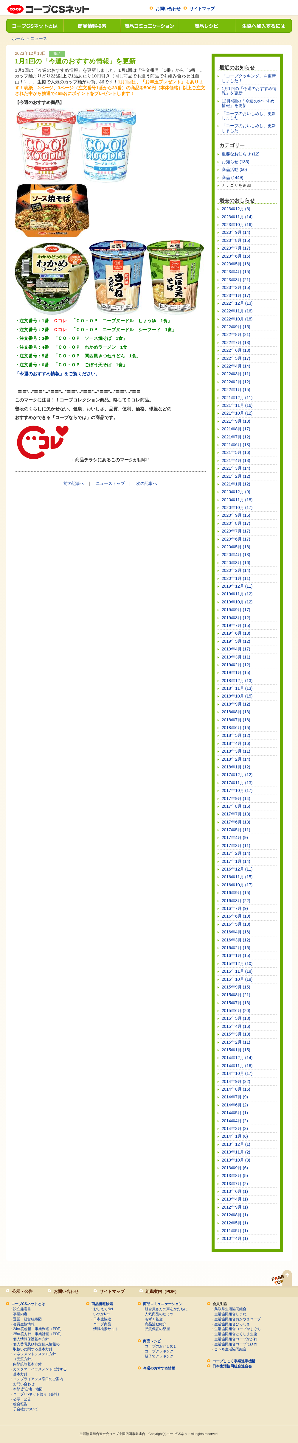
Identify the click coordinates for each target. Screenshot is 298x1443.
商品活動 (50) (234, 169)
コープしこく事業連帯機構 (233, 1361)
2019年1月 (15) (236, 672)
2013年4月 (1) (235, 1199)
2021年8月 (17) (236, 428)
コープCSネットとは (34, 26)
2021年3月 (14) (236, 468)
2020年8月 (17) (236, 523)
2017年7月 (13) (236, 814)
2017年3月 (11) (236, 845)
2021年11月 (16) (237, 405)
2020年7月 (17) (236, 531)
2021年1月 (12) (236, 484)
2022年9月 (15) (236, 326)
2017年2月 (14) (236, 853)
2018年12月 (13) (237, 680)
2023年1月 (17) (236, 295)
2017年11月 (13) (237, 782)
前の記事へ (73, 483)
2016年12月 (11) (237, 869)
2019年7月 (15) (236, 625)
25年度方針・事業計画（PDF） (38, 1334)
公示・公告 (22, 1291)
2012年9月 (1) (235, 1207)
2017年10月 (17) (237, 790)
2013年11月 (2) (236, 1152)
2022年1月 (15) (236, 389)
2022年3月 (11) (236, 373)
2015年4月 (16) (236, 1026)
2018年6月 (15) (236, 727)
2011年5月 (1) (235, 1230)
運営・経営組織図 (27, 1319)
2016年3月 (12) (236, 940)
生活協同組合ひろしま (232, 1324)
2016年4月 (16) (236, 932)
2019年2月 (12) (236, 664)
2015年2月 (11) (236, 1042)
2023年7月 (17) (236, 248)
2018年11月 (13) (237, 688)
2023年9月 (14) (236, 232)
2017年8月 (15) (236, 806)
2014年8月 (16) (236, 1089)
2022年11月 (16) (237, 311)
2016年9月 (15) (236, 892)
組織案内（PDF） (162, 1291)
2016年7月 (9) (235, 908)
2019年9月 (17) (236, 609)
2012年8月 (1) (235, 1214)
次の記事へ (146, 483)
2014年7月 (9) (235, 1097)
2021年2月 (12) (236, 476)
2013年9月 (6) (235, 1167)
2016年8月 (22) (236, 900)
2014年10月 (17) (237, 1073)
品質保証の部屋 (157, 1329)
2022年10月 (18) (237, 319)
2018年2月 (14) (236, 759)
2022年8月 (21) (236, 334)
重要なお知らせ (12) (241, 154)
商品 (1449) (232, 177)
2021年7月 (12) (236, 437)
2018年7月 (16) (236, 719)
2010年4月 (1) (235, 1238)
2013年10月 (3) (236, 1160)
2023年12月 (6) (236, 208)
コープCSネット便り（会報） (37, 1394)
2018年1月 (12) (236, 767)
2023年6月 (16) (236, 256)
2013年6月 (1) (235, 1191)
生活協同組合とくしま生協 (235, 1334)
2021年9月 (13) (236, 421)
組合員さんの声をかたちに (166, 1309)
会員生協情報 (24, 1324)
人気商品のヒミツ (159, 1314)
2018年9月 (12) (236, 704)
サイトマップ (202, 8)
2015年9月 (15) (236, 987)
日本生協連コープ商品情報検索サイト (105, 1324)
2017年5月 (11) (236, 829)
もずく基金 (154, 1319)
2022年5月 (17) (236, 358)
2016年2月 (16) (236, 947)
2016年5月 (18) (236, 924)
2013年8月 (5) (235, 1175)
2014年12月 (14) (237, 1057)
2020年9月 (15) (236, 515)
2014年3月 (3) (235, 1128)
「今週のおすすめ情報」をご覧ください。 (57, 373)
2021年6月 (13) (236, 444)
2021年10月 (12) (237, 413)
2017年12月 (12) (237, 774)
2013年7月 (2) (235, 1183)
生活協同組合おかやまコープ (237, 1319)
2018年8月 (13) (236, 711)
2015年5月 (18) (236, 1018)
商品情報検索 (91, 26)
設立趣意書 (22, 1309)
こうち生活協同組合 (230, 1349)
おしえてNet (103, 1309)
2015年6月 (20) (236, 1010)
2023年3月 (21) (236, 279)
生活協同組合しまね (230, 1314)
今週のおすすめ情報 (159, 1368)
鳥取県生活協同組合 (230, 1309)
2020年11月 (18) (237, 499)
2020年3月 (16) (236, 562)
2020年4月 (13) (236, 554)
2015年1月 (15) (236, 1049)
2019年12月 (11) (237, 586)
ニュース (38, 38)
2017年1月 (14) (236, 861)
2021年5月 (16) (236, 452)
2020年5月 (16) (236, 546)
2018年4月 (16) (236, 743)
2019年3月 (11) (236, 657)
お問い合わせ (168, 8)
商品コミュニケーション (149, 26)
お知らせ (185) (235, 161)
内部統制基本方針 (27, 1364)
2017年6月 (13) (236, 822)
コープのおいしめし (161, 1346)
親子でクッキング (159, 1356)
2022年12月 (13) (237, 303)
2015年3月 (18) (236, 1034)
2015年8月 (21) (236, 994)
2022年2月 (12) (236, 381)
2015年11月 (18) (237, 971)
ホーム (18, 38)
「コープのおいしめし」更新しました (249, 115)
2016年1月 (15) (236, 955)
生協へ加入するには (263, 26)
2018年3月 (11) (236, 751)
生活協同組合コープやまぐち (237, 1329)
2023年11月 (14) (237, 216)
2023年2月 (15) (236, 287)
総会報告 (20, 1404)
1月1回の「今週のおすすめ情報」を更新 (249, 90)
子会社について (25, 1409)
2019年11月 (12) (237, 593)
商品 (56, 54)
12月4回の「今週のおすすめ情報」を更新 (248, 103)
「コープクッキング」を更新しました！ (249, 78)
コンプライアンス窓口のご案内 (38, 1379)
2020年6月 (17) (236, 539)
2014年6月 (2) (235, 1105)
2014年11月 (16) (237, 1065)
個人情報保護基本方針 (31, 1339)
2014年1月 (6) (235, 1136)
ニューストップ (110, 483)
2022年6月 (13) (236, 350)
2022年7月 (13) (236, 342)
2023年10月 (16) (237, 224)
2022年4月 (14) (236, 366)
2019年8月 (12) (236, 617)
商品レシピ (206, 26)
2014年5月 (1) (235, 1112)
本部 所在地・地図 (28, 1389)
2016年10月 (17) (237, 884)
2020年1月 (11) (236, 578)
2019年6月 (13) (236, 633)
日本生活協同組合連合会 (232, 1366)
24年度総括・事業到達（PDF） (38, 1329)
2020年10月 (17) (237, 507)
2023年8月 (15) (236, 240)
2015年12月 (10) (237, 963)
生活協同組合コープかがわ (235, 1339)
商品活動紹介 (155, 1324)
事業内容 (20, 1314)
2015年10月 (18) (237, 979)
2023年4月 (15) (236, 271)
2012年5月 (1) (235, 1223)
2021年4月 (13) (236, 460)
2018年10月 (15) (237, 696)
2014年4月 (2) (235, 1120)
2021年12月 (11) (237, 397)
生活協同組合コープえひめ (235, 1344)
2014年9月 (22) (236, 1081)
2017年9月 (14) (236, 798)
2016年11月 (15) (237, 876)
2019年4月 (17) (236, 649)
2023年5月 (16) (236, 263)
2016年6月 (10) (236, 916)
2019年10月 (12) (237, 602)
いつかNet (101, 1314)
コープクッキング (159, 1351)
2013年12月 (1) (236, 1144)
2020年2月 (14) (236, 570)
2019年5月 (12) (236, 641)
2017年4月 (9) (235, 837)
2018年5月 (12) (236, 735)
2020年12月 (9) (236, 491)
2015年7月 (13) (236, 1002)
